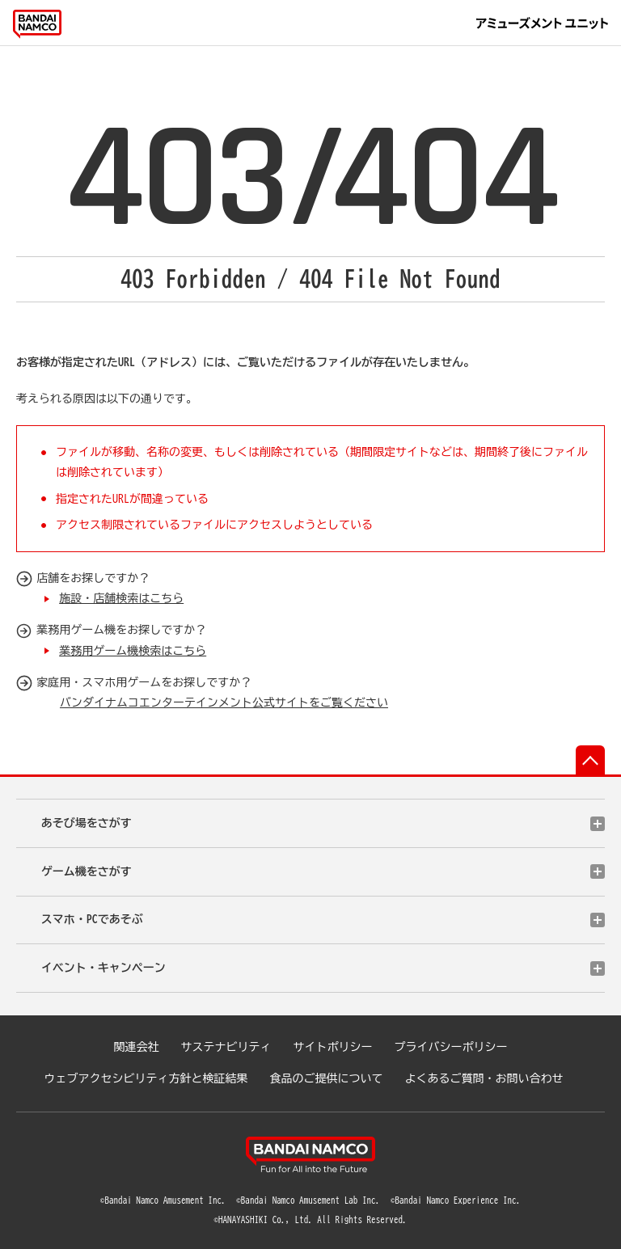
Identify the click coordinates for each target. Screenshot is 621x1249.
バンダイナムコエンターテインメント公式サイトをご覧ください (224, 702)
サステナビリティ (226, 1047)
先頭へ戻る (590, 759)
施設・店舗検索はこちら (121, 598)
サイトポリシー (333, 1047)
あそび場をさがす (86, 823)
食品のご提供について (326, 1078)
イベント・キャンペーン (103, 967)
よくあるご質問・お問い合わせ (484, 1078)
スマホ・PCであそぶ (92, 919)
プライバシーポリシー (451, 1047)
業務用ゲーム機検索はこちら (132, 650)
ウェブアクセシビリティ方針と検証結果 (146, 1078)
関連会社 (136, 1047)
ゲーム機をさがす (86, 871)
